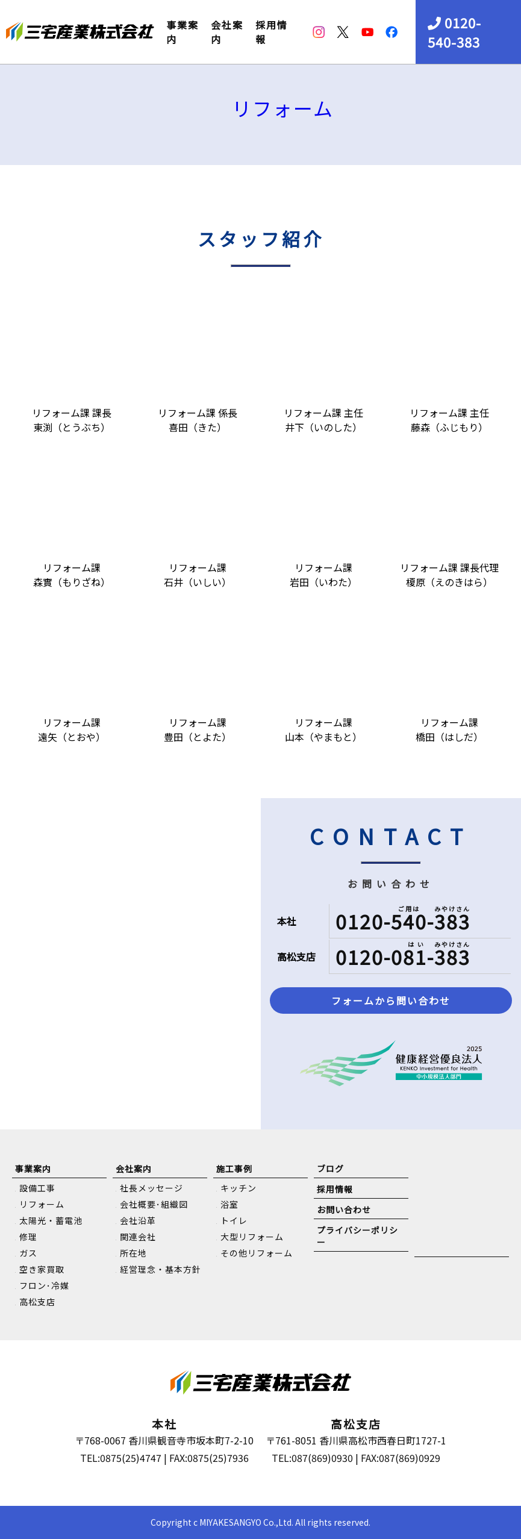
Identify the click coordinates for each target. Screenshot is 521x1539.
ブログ (330, 1169)
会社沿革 (138, 1220)
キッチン (238, 1188)
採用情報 (271, 31)
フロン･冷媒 (44, 1285)
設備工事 (37, 1188)
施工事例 (234, 1169)
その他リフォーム (256, 1253)
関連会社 (138, 1237)
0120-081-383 (402, 956)
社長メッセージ (151, 1188)
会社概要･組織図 (154, 1204)
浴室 (229, 1204)
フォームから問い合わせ (391, 1000)
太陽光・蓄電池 (51, 1220)
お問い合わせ (344, 1209)
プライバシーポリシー (357, 1236)
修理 (28, 1237)
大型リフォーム (252, 1237)
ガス (28, 1253)
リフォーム (283, 108)
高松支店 (37, 1302)
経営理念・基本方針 (160, 1269)
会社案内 (227, 31)
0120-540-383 (454, 32)
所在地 (133, 1253)
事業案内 (182, 31)
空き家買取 (41, 1269)
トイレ (234, 1220)
